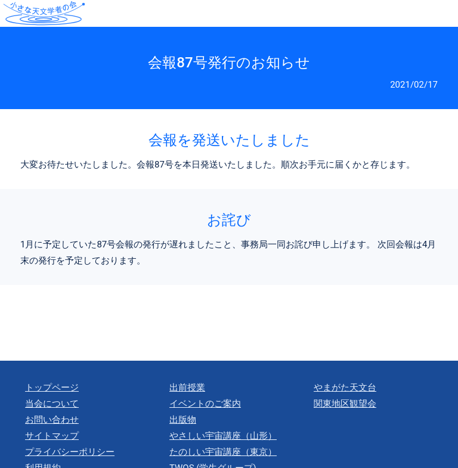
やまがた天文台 (345, 387)
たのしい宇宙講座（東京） (223, 452)
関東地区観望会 (345, 403)
